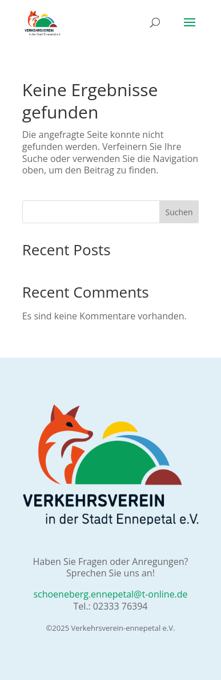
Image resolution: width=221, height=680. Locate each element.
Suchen (178, 212)
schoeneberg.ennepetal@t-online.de (110, 594)
